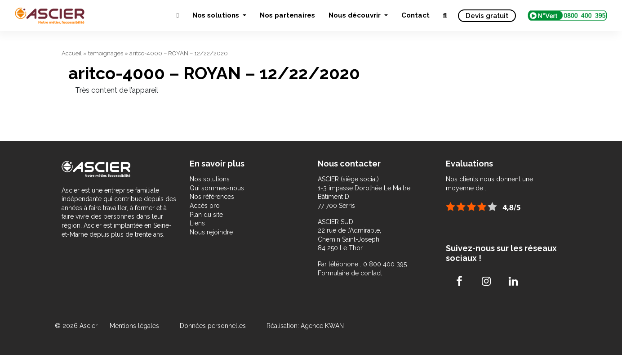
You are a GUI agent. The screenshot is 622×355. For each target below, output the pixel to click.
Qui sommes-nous (217, 188)
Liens (197, 223)
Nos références (212, 196)
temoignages (105, 53)
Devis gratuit (487, 16)
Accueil (72, 53)
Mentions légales (135, 325)
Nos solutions (216, 15)
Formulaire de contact (350, 273)
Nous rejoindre (211, 232)
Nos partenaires (287, 15)
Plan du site (206, 214)
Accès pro (205, 205)
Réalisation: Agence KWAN (305, 325)
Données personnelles (213, 325)
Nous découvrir (355, 15)
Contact (415, 15)
